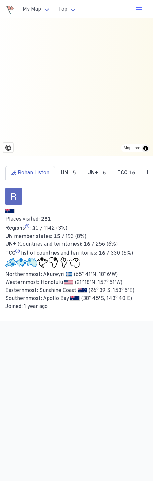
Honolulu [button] (52, 282)
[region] (76, 87)
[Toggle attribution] (146, 148)
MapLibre (132, 148)
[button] (139, 9)
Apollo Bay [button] (56, 298)
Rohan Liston (30, 173)
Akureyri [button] (53, 274)
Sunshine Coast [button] (57, 290)
